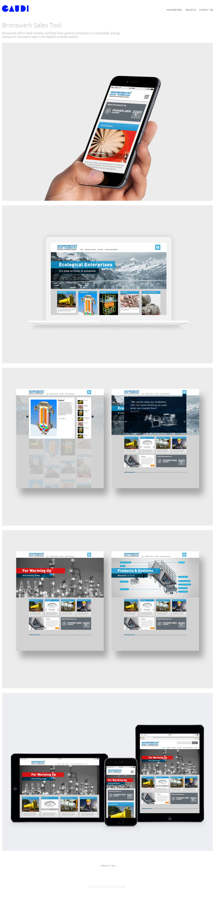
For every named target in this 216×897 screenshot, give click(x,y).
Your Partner (174, 9)
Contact (204, 9)
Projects (191, 9)
